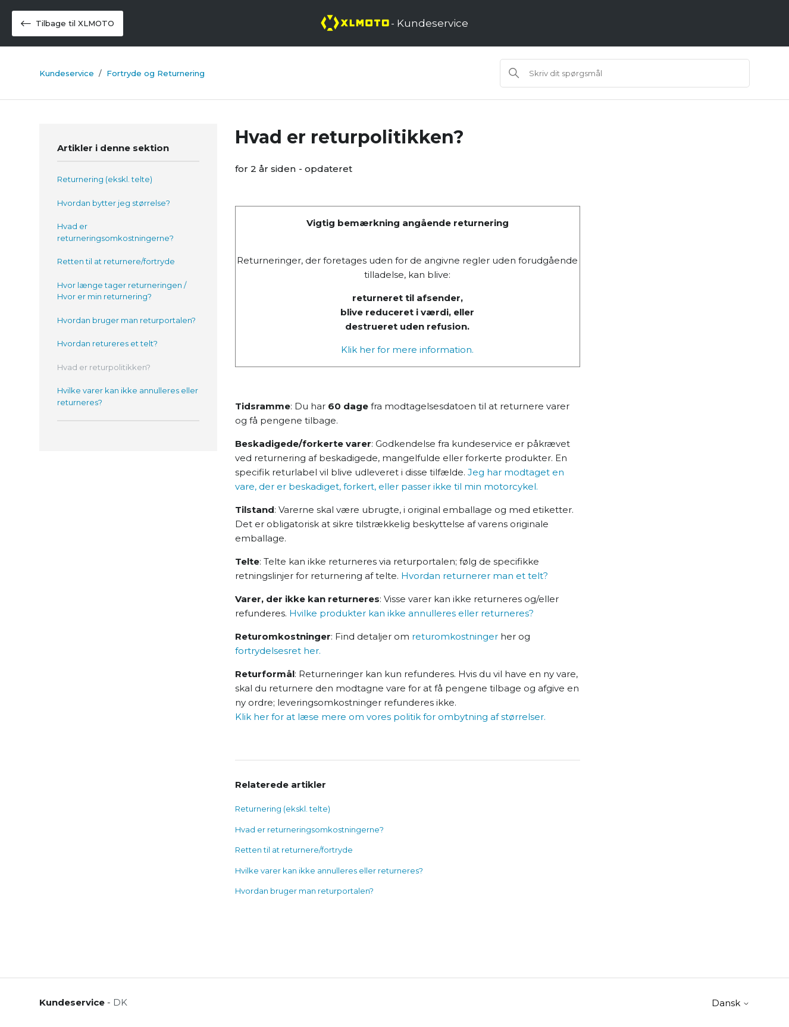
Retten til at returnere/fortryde (116, 261)
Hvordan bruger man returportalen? (126, 320)
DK (120, 1002)
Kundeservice (66, 73)
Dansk (731, 1003)
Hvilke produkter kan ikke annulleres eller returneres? (411, 613)
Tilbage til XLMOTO (67, 23)
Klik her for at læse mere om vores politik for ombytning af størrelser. (390, 716)
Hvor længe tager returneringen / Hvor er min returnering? (121, 291)
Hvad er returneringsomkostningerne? (115, 232)
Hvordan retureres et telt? (107, 343)
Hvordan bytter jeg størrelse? (113, 203)
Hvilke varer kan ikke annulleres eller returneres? (127, 396)
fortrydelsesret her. (278, 650)
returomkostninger (455, 636)
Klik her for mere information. (407, 349)
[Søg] (625, 73)
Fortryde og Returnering (156, 73)
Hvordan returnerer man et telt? (474, 575)
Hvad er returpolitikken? (104, 367)
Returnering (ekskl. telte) (104, 179)
